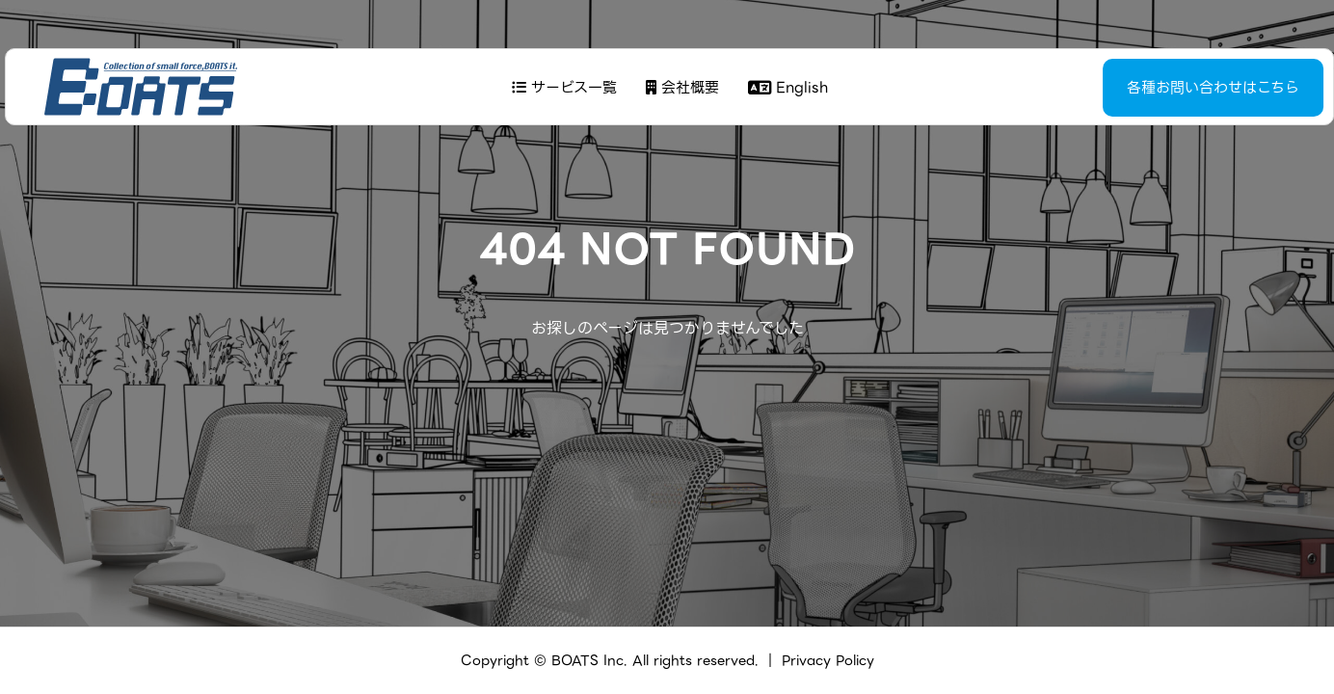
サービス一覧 (561, 87)
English (785, 87)
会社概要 (679, 87)
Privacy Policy (828, 660)
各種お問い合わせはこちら (1165, 87)
